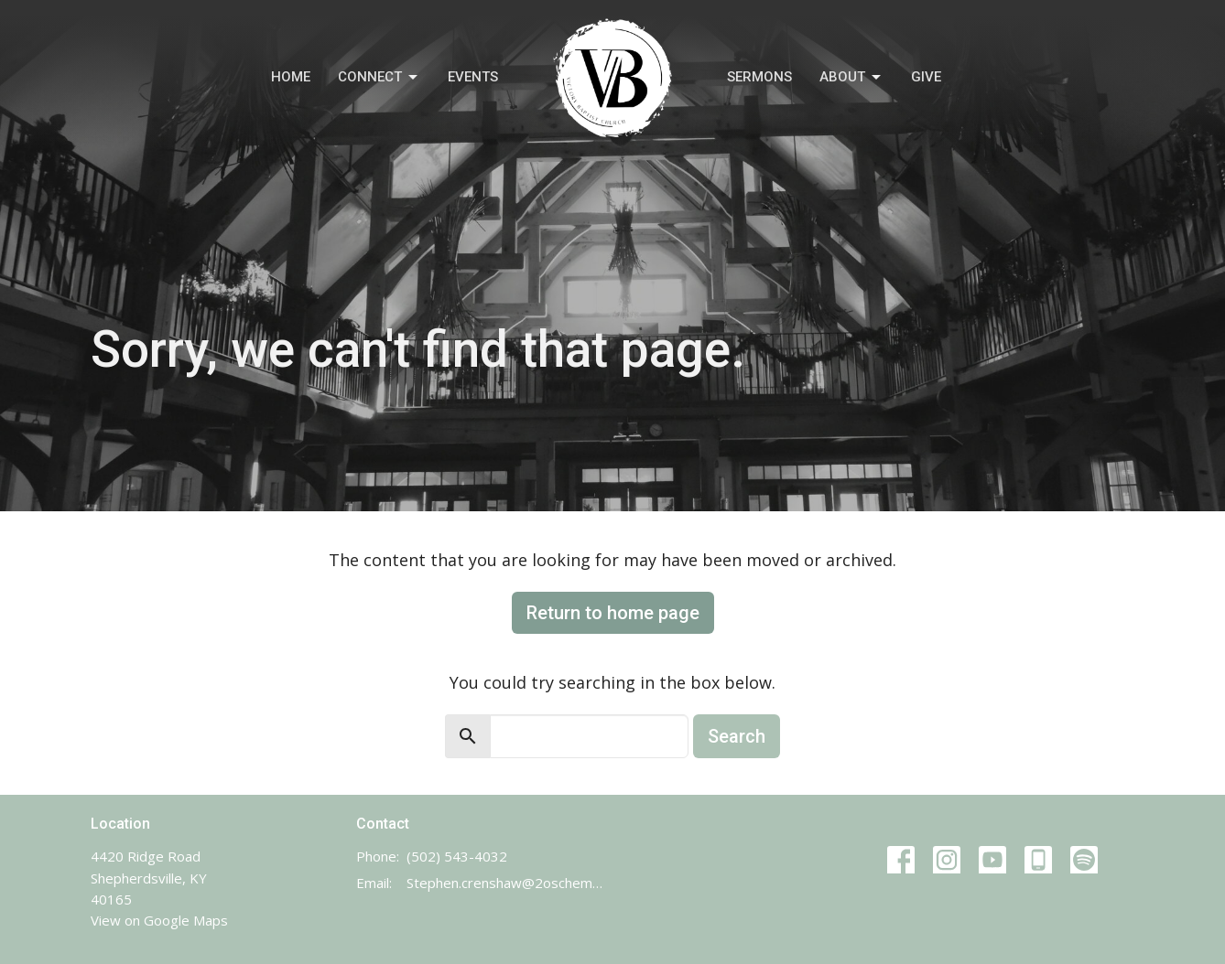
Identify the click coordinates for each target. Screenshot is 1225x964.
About (851, 78)
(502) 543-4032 (457, 856)
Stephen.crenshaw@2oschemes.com (505, 882)
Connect (379, 78)
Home (290, 77)
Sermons (759, 77)
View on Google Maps (159, 920)
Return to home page (612, 613)
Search (736, 736)
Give (926, 77)
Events (473, 77)
